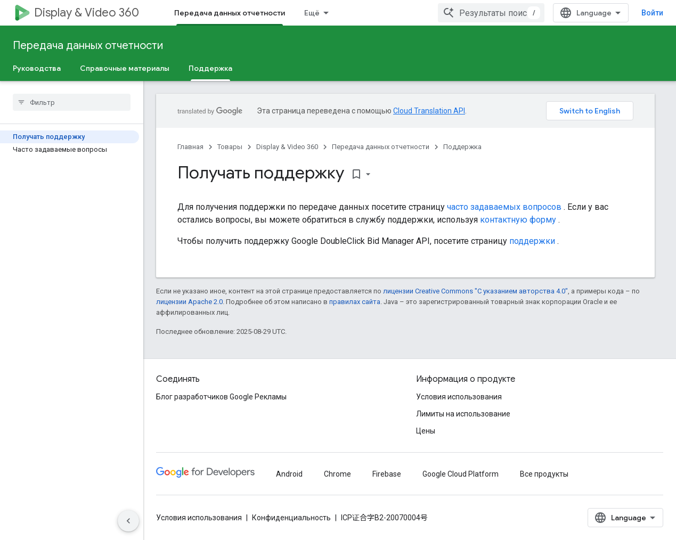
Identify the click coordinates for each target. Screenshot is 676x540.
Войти (652, 13)
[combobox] (491, 12)
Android (289, 474)
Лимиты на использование (463, 414)
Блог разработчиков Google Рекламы (221, 396)
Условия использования (459, 396)
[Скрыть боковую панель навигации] (128, 520)
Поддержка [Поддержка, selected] (210, 68)
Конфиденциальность (291, 517)
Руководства (37, 68)
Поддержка (462, 147)
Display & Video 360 (86, 12)
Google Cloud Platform (460, 474)
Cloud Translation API (429, 111)
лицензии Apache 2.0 (189, 302)
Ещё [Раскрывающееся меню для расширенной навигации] (312, 13)
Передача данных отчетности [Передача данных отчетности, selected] (229, 13)
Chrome (337, 474)
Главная (190, 147)
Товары (229, 147)
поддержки (532, 241)
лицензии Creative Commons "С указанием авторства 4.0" (475, 291)
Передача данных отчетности (88, 45)
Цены (425, 431)
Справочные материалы (124, 68)
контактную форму (518, 220)
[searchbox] (72, 102)
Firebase (386, 474)
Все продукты (544, 474)
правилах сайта (354, 302)
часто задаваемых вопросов (504, 207)
